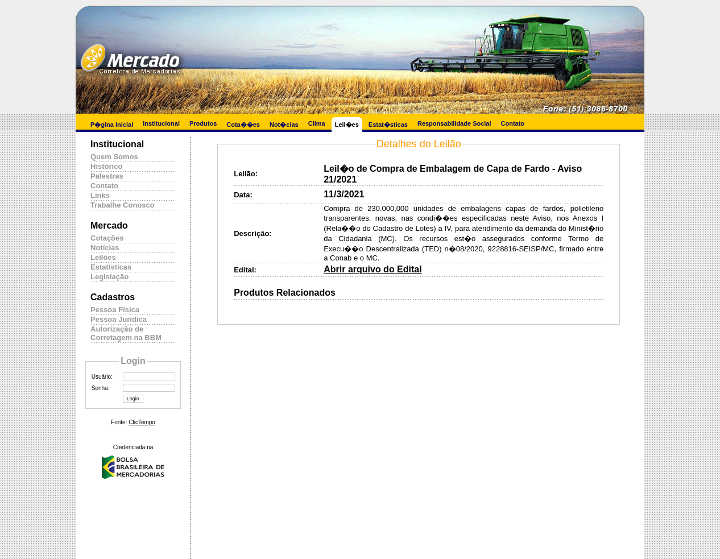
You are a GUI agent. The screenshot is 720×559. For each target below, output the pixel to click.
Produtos (203, 123)
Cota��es (243, 124)
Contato (513, 123)
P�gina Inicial (111, 124)
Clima (316, 123)
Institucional (161, 123)
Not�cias (284, 124)
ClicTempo (142, 422)
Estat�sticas (388, 124)
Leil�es (347, 124)
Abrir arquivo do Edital (372, 269)
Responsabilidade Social (454, 123)
